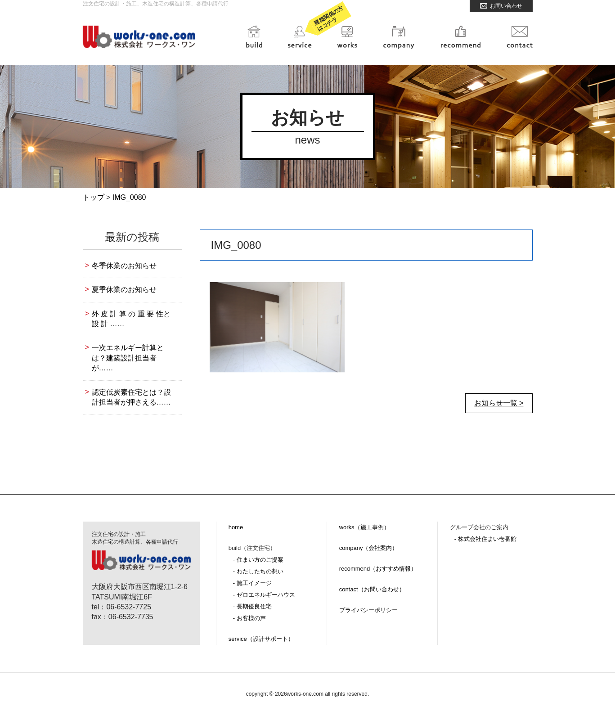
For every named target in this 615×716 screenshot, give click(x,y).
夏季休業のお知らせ (124, 289)
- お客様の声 (249, 618)
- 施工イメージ (252, 583)
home (236, 527)
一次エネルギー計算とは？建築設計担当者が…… (128, 358)
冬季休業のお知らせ (124, 266)
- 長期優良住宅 (252, 606)
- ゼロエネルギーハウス (264, 594)
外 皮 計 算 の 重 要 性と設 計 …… (131, 319)
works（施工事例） (364, 527)
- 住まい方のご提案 (258, 559)
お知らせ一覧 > (499, 403)
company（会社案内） (368, 548)
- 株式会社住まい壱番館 (485, 539)
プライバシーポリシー (368, 610)
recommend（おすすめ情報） (378, 568)
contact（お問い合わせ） (372, 589)
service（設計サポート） (261, 638)
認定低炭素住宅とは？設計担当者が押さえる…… (131, 397)
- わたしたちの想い (258, 571)
